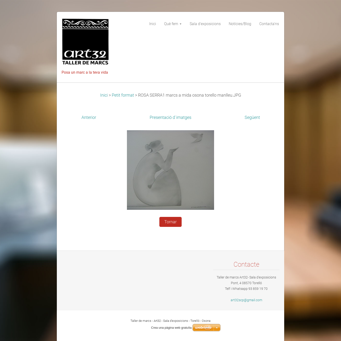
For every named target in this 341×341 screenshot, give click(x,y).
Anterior (88, 117)
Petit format (123, 95)
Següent (252, 117)
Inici (104, 95)
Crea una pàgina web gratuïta (171, 327)
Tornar (170, 222)
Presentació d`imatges (170, 117)
